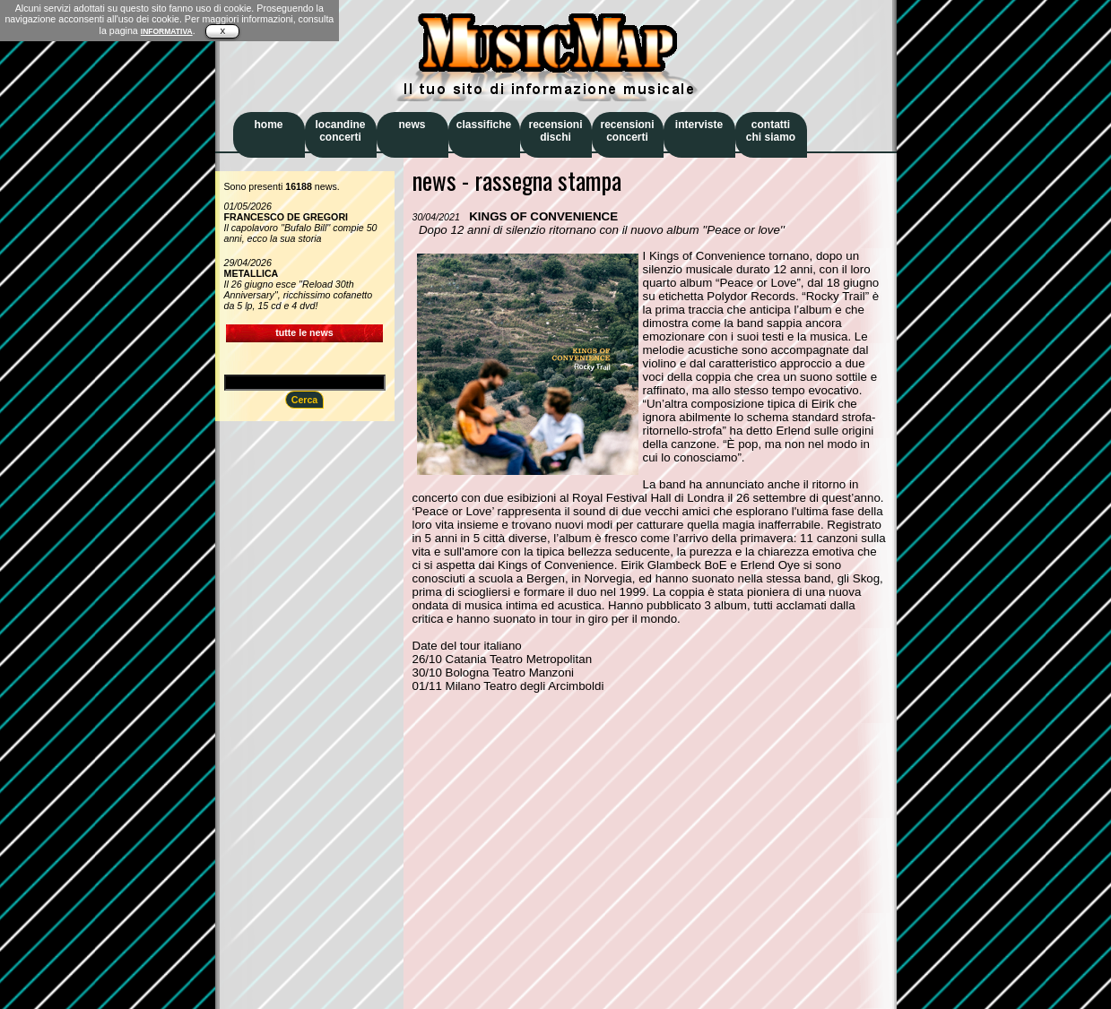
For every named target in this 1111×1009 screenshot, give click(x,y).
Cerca (305, 399)
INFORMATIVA (167, 31)
